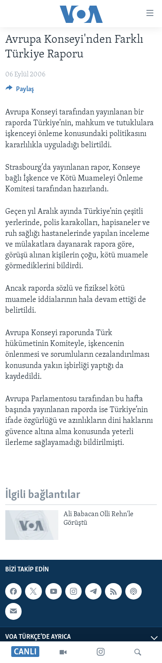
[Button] (20, 91)
